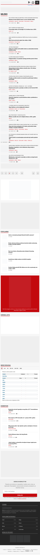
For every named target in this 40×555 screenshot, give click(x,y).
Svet (3, 523)
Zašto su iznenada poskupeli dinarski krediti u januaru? (21, 235)
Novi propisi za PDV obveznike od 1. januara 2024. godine (21, 417)
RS (1, 368)
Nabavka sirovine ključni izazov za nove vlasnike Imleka (22, 19)
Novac (20, 523)
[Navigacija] (37, 2)
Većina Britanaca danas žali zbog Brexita (17, 434)
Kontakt (14, 549)
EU (12, 31)
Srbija (31, 21)
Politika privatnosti (25, 549)
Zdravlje (30, 140)
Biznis (10, 31)
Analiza (16, 21)
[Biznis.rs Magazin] (20, 292)
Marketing (19, 549)
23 (18, 23)
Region (12, 71)
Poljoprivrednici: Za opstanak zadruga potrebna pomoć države (23, 58)
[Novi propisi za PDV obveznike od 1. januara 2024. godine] (4, 419)
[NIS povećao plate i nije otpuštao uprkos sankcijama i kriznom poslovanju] (4, 427)
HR (7, 368)
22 (18, 43)
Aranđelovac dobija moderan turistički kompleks (19, 259)
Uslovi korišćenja (34, 549)
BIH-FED (16, 368)
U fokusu (20, 526)
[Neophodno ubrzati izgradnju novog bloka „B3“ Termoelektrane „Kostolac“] (4, 411)
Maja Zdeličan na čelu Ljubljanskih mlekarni (19, 107)
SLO (5, 368)
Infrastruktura (12, 428)
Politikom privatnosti (22, 498)
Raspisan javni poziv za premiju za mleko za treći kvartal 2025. (23, 87)
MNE (21, 368)
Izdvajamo (21, 21)
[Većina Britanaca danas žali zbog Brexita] (4, 436)
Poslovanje (27, 21)
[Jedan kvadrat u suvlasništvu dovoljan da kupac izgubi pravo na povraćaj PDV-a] (4, 444)
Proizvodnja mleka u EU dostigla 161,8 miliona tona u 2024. (22, 29)
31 (18, 420)
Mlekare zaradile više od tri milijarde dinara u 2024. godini (22, 116)
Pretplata (22, 551)
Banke (9, 445)
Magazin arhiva (16, 551)
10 (10, 142)
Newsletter (10, 551)
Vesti (15, 71)
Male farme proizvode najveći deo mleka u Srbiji (20, 40)
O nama (4, 549)
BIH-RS (11, 368)
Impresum (9, 549)
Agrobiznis (11, 21)
